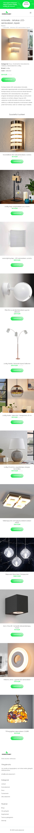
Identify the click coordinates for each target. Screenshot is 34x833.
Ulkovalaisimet (5, 796)
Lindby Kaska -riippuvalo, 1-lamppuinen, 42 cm (17, 415)
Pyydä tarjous (26, 3)
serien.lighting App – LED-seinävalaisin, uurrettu (17, 258)
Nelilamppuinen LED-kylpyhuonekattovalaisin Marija (17, 521)
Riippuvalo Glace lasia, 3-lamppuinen (17, 574)
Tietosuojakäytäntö (7, 817)
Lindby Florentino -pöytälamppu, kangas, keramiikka (17, 468)
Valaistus (4, 66)
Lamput (3, 784)
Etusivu (3, 26)
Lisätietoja (8, 79)
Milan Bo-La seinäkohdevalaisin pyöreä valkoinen (17, 311)
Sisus (10, 64)
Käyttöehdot (5, 814)
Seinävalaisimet (12, 66)
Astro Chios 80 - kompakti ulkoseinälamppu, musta (17, 627)
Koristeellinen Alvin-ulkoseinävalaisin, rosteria (17, 155)
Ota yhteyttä (5, 811)
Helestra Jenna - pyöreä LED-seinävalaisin (17, 679)
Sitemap (3, 820)
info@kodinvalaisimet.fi (8, 774)
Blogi (2, 808)
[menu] (31, 12)
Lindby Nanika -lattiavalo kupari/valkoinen (17, 363)
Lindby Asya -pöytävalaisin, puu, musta (17, 206)
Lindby (19, 66)
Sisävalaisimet (24, 64)
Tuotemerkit (16, 64)
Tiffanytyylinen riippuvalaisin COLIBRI (17, 731)
